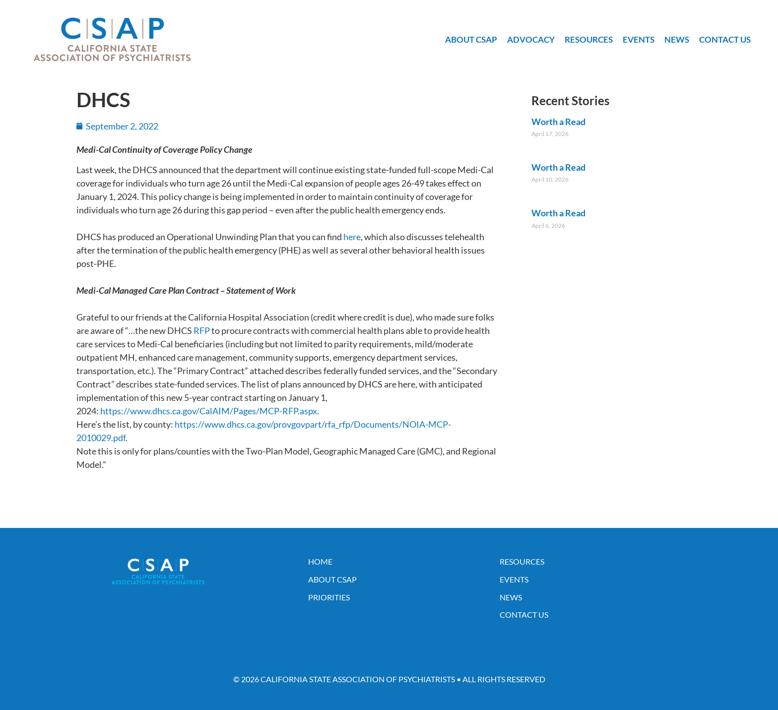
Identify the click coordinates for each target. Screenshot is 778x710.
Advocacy (531, 39)
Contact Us (725, 39)
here (352, 236)
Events (638, 39)
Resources (589, 39)
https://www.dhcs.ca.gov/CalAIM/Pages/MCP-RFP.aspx (208, 410)
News (676, 39)
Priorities (329, 597)
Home (320, 561)
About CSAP (471, 39)
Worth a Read (558, 121)
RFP (202, 330)
